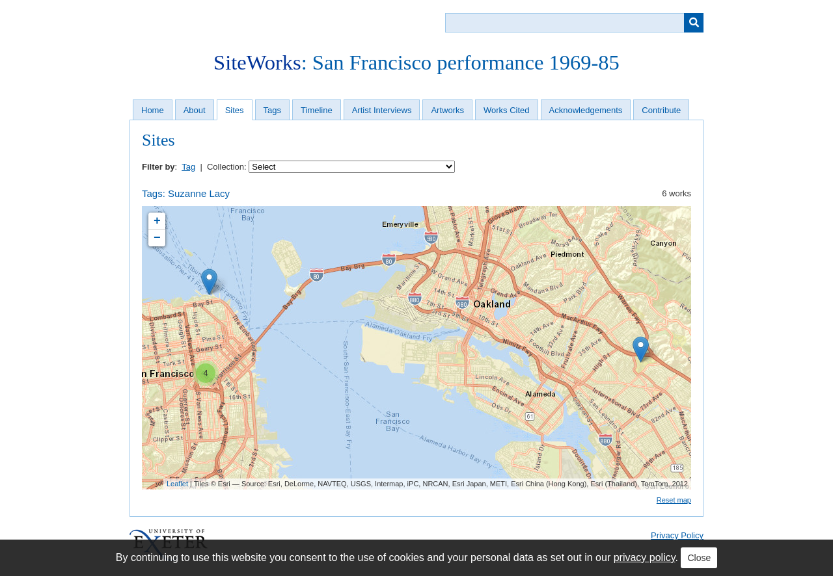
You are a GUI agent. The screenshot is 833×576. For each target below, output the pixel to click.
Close (699, 558)
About (195, 110)
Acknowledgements (586, 110)
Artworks (447, 110)
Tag (188, 167)
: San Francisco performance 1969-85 (416, 62)
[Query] (574, 23)
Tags (272, 110)
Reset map (674, 500)
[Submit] (693, 23)
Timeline (317, 110)
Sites (234, 110)
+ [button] (157, 221)
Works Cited (507, 110)
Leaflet (177, 484)
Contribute (661, 110)
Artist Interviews (382, 110)
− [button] (157, 238)
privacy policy (645, 557)
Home (152, 110)
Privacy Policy (677, 535)
